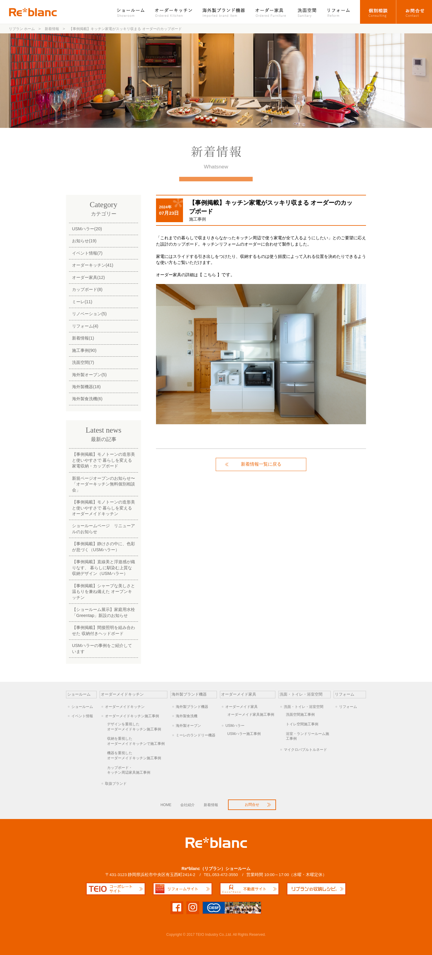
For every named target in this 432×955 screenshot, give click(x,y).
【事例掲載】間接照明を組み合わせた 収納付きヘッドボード (103, 630)
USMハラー (234, 726)
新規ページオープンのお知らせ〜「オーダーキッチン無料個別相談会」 (103, 484)
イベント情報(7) (87, 253)
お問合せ (414, 12)
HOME (165, 805)
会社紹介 (187, 805)
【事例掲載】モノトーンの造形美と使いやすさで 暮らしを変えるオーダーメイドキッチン (103, 508)
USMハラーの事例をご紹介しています (102, 648)
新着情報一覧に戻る (261, 464)
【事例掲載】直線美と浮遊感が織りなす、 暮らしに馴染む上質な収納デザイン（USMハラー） (103, 567)
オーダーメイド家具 (241, 707)
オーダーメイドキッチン (125, 707)
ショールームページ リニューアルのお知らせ (103, 528)
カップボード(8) (87, 289)
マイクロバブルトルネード (305, 750)
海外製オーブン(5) (89, 374)
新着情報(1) (83, 338)
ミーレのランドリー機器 (195, 735)
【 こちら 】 (209, 274)
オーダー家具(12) (88, 277)
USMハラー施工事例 (244, 734)
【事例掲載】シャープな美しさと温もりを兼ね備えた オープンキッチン (103, 591)
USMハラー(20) (87, 228)
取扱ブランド (116, 783)
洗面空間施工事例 (300, 714)
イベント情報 (82, 716)
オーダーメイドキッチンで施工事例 (137, 741)
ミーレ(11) (82, 301)
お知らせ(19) (84, 240)
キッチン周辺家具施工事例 (137, 770)
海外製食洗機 (186, 716)
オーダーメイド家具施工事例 (250, 714)
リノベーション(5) (89, 313)
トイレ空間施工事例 (302, 724)
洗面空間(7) (83, 362)
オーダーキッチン (174, 12)
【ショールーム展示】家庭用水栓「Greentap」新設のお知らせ (103, 612)
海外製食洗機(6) (87, 398)
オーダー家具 (271, 12)
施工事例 (197, 219)
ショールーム (133, 12)
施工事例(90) (84, 350)
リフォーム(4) (85, 326)
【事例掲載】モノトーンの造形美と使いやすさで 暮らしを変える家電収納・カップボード (103, 460)
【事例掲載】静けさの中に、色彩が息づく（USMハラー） (103, 546)
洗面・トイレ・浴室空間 (303, 707)
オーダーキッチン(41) (92, 265)
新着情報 (211, 805)
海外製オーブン (188, 726)
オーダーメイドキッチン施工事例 (132, 716)
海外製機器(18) (86, 386)
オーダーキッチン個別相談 (378, 12)
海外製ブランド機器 (224, 12)
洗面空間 (307, 12)
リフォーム (341, 12)
